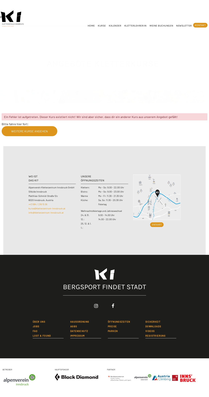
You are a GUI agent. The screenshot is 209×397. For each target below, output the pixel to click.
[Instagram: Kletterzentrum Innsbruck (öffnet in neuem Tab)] (96, 306)
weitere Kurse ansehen (29, 131)
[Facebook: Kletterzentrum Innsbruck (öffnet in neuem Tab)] (113, 306)
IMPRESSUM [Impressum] (77, 335)
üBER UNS (39, 321)
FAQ (35, 331)
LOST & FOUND (42, 335)
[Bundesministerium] (119, 377)
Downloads (153, 326)
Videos (150, 331)
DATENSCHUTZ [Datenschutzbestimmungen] (79, 331)
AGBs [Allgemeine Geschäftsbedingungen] (73, 326)
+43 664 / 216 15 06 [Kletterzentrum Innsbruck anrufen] (38, 204)
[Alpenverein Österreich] (142, 377)
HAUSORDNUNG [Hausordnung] (79, 321)
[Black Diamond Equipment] (76, 377)
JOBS (36, 326)
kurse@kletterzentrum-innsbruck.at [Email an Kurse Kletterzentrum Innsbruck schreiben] (47, 208)
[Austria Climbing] (162, 377)
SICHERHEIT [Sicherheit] (152, 321)
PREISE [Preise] (112, 326)
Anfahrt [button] (157, 224)
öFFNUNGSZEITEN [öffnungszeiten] (119, 321)
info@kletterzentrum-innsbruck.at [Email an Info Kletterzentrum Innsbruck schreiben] (46, 212)
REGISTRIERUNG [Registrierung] (155, 335)
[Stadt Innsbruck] (188, 380)
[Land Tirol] (176, 377)
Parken (113, 331)
